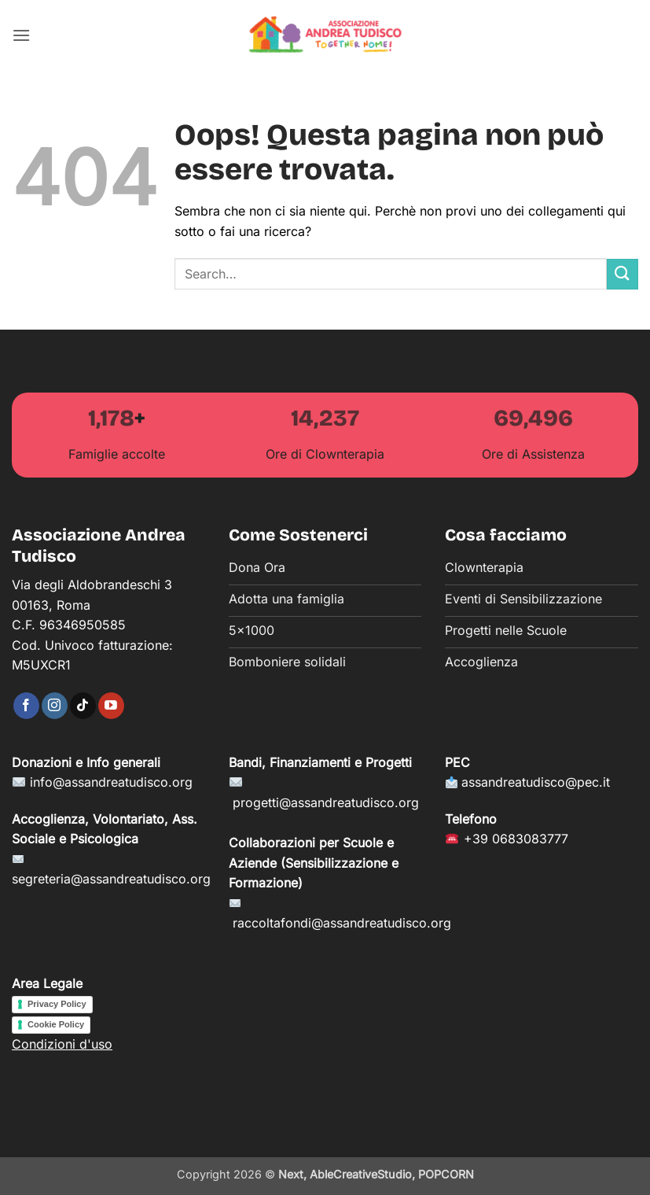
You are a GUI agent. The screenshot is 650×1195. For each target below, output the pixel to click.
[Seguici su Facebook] (26, 705)
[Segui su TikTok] (83, 705)
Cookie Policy (56, 1024)
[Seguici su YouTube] (111, 705)
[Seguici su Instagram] (55, 705)
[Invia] (622, 274)
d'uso (93, 1044)
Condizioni (43, 1044)
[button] (21, 35)
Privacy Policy (57, 1004)
